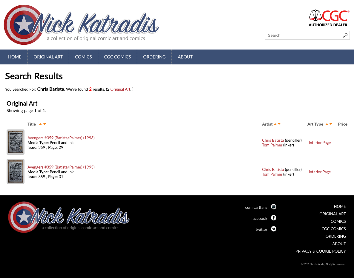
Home (15, 56)
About (185, 56)
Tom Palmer (272, 145)
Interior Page (320, 142)
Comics (83, 56)
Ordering (154, 56)
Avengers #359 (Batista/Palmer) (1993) (61, 137)
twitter (261, 229)
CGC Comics (117, 56)
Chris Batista (273, 140)
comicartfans (256, 207)
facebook (259, 218)
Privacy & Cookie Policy (320, 251)
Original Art (48, 56)
